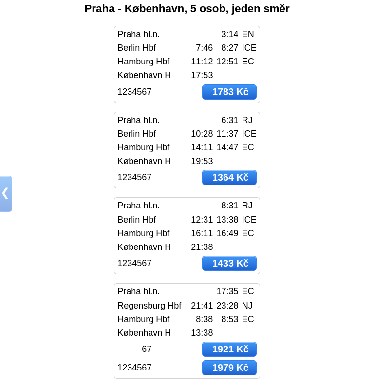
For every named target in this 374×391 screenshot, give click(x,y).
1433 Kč (230, 263)
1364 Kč (230, 177)
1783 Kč (230, 91)
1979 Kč (230, 367)
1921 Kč (230, 349)
